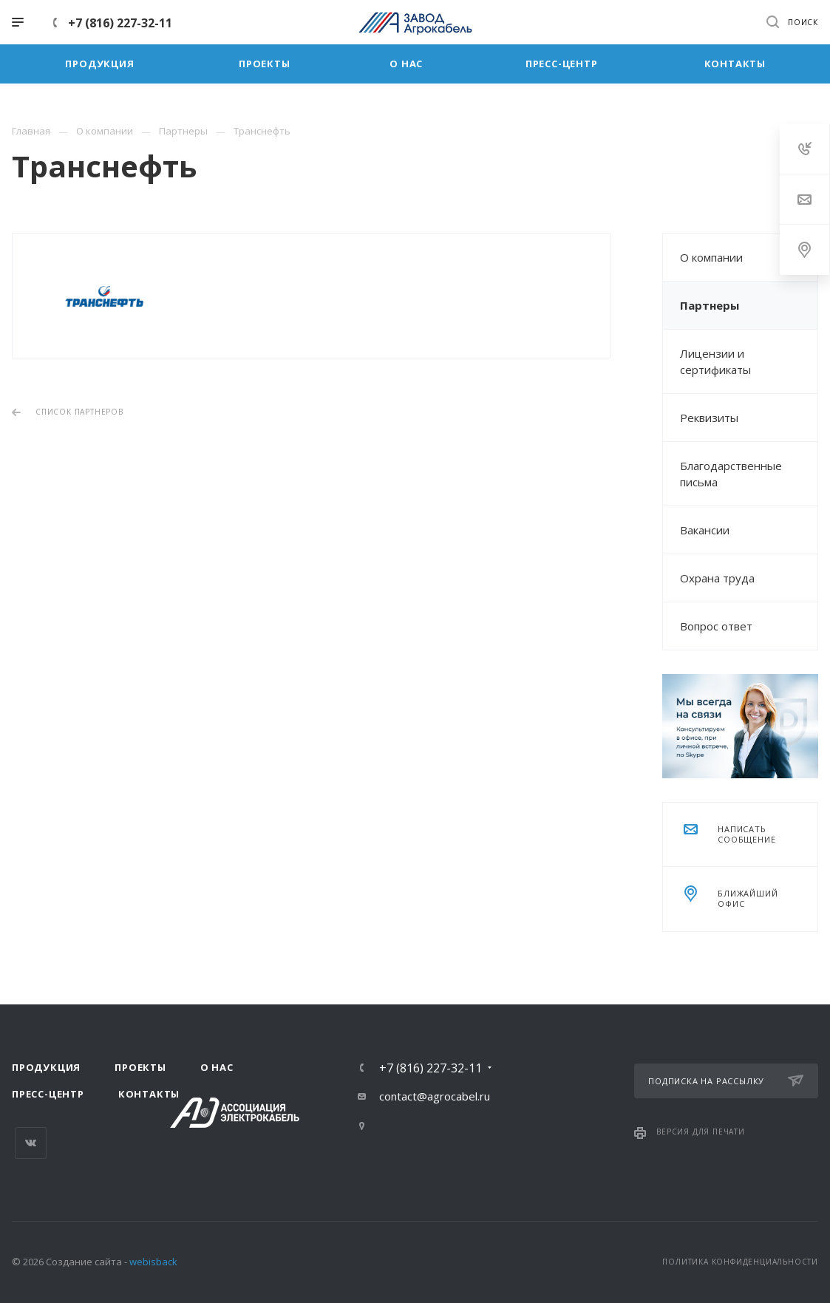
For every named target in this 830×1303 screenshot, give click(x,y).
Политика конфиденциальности (740, 1261)
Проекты (140, 1067)
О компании (711, 257)
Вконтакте (31, 1143)
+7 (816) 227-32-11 (120, 23)
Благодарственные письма (731, 473)
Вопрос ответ (716, 626)
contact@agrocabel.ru (434, 1096)
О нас (217, 1067)
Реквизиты (709, 417)
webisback (153, 1261)
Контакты (149, 1093)
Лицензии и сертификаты (715, 361)
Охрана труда (717, 578)
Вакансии (704, 530)
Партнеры (709, 305)
